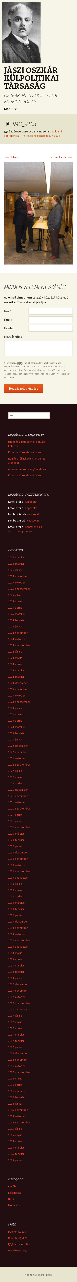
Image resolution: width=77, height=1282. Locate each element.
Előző (11, 157)
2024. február (16, 676)
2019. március (16, 902)
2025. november (18, 576)
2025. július (14, 595)
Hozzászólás (13, 337)
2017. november (18, 990)
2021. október (16, 802)
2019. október (16, 865)
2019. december (18, 852)
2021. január (15, 821)
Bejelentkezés (17, 1231)
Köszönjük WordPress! (38, 1275)
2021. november (18, 796)
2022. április (15, 783)
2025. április (15, 607)
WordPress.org (17, 1250)
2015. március (16, 1147)
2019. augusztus (18, 877)
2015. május (15, 1135)
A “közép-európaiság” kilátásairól (28, 469)
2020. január (15, 846)
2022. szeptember (19, 764)
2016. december (18, 1053)
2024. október (16, 639)
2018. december (18, 921)
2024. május (15, 658)
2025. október (16, 582)
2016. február (16, 1097)
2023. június (15, 708)
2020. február (16, 840)
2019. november (18, 859)
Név (7, 311)
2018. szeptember (19, 940)
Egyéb (12, 1186)
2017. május (15, 1022)
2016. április (15, 1085)
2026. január (15, 570)
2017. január (15, 1047)
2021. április (15, 815)
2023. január (15, 739)
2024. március (16, 670)
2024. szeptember (19, 645)
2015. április (15, 1141)
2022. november (18, 752)
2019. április (15, 896)
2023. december (18, 683)
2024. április (15, 664)
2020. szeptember (19, 827)
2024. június (15, 651)
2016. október (16, 1066)
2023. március (16, 727)
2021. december (18, 789)
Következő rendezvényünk (24, 452)
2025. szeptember (19, 589)
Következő (62, 157)
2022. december (18, 746)
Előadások (14, 1193)
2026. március (16, 557)
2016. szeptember (19, 1072)
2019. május (15, 890)
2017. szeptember (19, 1003)
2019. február (16, 909)
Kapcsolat (31, 501)
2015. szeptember (19, 1122)
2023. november (18, 689)
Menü (8, 109)
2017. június (15, 1015)
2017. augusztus (18, 1009)
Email (9, 320)
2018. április (15, 959)
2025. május (15, 601)
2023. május (15, 714)
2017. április (15, 1028)
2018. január (15, 978)
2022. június (15, 771)
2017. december (18, 984)
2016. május (15, 1078)
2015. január (15, 1160)
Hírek (11, 1199)
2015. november (18, 1110)
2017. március (16, 1034)
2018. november (18, 928)
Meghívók (14, 1205)
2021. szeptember (19, 808)
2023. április (15, 720)
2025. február (16, 620)
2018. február (16, 972)
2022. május (15, 777)
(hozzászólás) (19, 1244)
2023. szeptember (19, 702)
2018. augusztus (18, 946)
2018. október (16, 934)
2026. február (16, 563)
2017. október (16, 997)
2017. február (16, 1041)
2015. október (16, 1116)
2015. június (15, 1129)
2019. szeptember (19, 871)
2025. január (15, 626)
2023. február (16, 733)
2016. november (18, 1059)
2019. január (15, 915)
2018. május (15, 953)
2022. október (16, 758)
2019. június (15, 884)
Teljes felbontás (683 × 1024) (43, 136)
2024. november (18, 633)
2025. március (16, 614)
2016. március (16, 1091)
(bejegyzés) (18, 1238)
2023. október (16, 695)
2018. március (16, 965)
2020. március (16, 833)
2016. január (15, 1103)
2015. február (16, 1154)
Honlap (9, 328)
